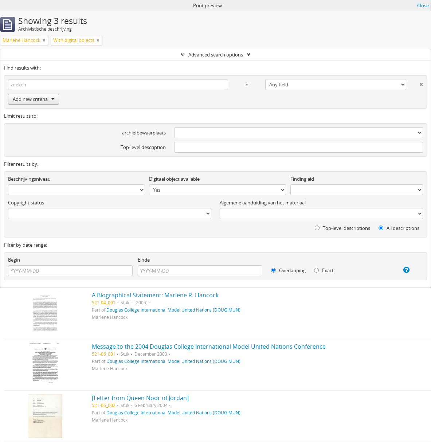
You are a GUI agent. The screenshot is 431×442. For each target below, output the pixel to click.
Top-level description (143, 147)
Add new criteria (33, 99)
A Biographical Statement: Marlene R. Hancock (155, 295)
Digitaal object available (174, 179)
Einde (144, 260)
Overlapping (288, 270)
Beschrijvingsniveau (29, 179)
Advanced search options (215, 54)
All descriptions (399, 228)
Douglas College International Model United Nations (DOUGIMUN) (173, 310)
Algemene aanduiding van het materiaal (263, 202)
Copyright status (26, 202)
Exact (324, 270)
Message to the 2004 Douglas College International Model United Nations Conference (209, 347)
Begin (14, 260)
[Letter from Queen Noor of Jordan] (140, 398)
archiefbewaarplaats (144, 132)
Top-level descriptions (342, 228)
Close (423, 5)
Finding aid (302, 179)
